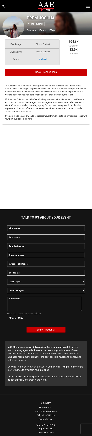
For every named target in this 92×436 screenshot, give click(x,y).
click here (27, 119)
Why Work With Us (46, 415)
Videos (43, 30)
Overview (31, 30)
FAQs (52, 30)
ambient (43, 59)
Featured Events (46, 419)
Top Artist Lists (46, 428)
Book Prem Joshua (46, 72)
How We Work (46, 407)
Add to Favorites (35, 24)
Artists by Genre (46, 432)
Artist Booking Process (46, 411)
